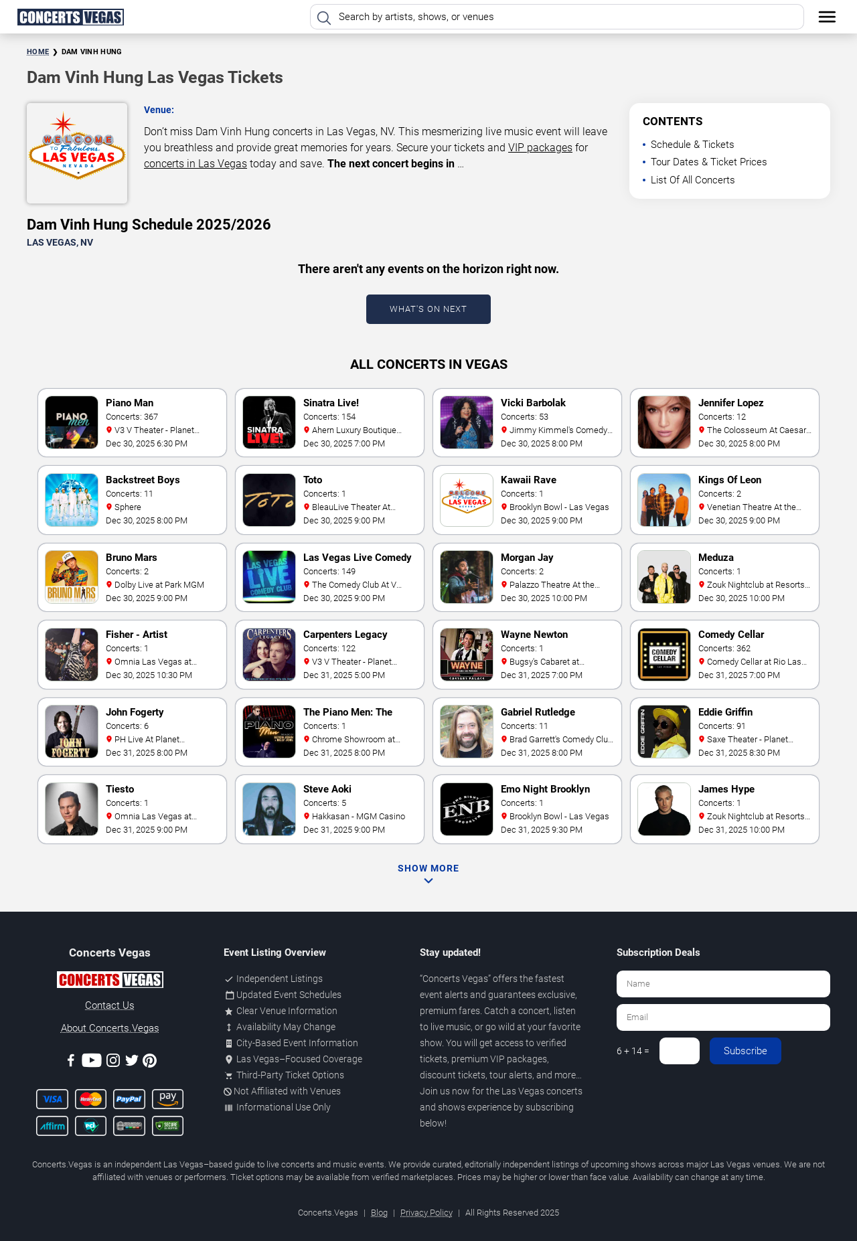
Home (38, 52)
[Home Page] (70, 16)
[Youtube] (91, 1063)
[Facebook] (71, 1062)
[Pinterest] (150, 1063)
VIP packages (540, 147)
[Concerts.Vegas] (109, 982)
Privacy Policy (426, 1213)
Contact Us (110, 1005)
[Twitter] (132, 1062)
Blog (379, 1213)
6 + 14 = (633, 1051)
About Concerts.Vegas (110, 1028)
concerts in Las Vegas (195, 163)
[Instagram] (113, 1062)
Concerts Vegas (455, 978)
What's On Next (428, 309)
